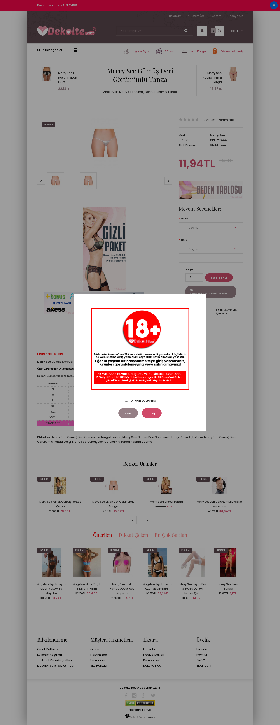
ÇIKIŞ (128, 413)
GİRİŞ (152, 413)
